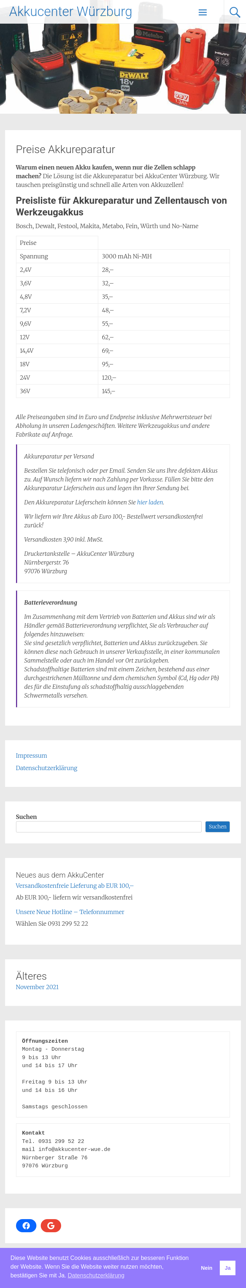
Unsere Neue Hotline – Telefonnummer (70, 912)
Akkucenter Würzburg (70, 11)
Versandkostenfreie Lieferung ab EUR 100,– (75, 885)
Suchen (26, 816)
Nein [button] (206, 1268)
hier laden (150, 502)
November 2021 (37, 987)
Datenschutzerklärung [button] (96, 1275)
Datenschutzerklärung (47, 768)
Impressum (31, 755)
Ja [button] (228, 1268)
